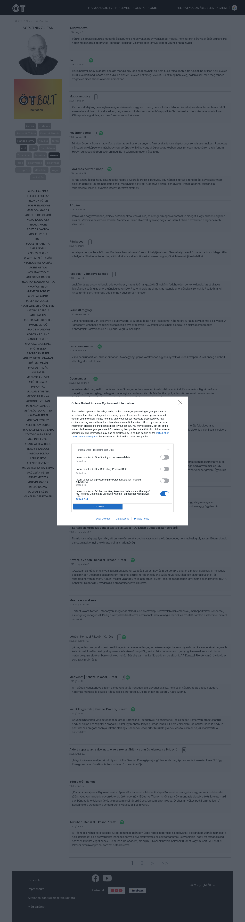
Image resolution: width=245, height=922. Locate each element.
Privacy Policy (141, 518)
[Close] (181, 403)
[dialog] (122, 461)
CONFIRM (98, 506)
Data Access (122, 518)
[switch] (164, 457)
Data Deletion (103, 518)
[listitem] (122, 450)
